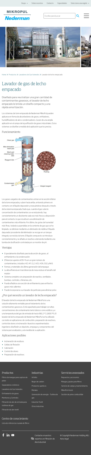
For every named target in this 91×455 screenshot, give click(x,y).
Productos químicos (39, 386)
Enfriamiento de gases (10, 393)
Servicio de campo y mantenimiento (74, 386)
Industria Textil (37, 402)
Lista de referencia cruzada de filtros (15, 423)
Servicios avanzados (72, 373)
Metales (35, 390)
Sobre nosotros (37, 3)
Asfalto (34, 377)
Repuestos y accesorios (70, 377)
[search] (59, 16)
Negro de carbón (38, 381)
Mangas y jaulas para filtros (71, 381)
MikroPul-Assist (67, 390)
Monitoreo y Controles (10, 397)
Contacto (50, 3)
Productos (12, 74)
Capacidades (62, 3)
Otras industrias (38, 406)
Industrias (37, 373)
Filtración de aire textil (10, 409)
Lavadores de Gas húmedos (29, 74)
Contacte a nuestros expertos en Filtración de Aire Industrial (43, 438)
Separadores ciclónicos (10, 385)
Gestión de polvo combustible (72, 394)
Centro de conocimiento (15, 418)
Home (4, 74)
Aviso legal (64, 438)
